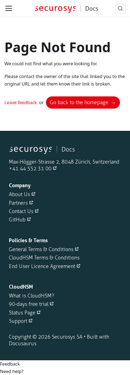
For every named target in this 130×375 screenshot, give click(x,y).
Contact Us (21, 211)
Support (18, 321)
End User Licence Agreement (42, 266)
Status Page (22, 313)
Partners (18, 203)
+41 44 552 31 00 (30, 169)
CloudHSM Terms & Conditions (44, 258)
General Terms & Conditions (41, 249)
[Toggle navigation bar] (8, 8)
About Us (19, 194)
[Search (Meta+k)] (120, 8)
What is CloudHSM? (31, 296)
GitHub (17, 220)
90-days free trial (28, 304)
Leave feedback (20, 102)
